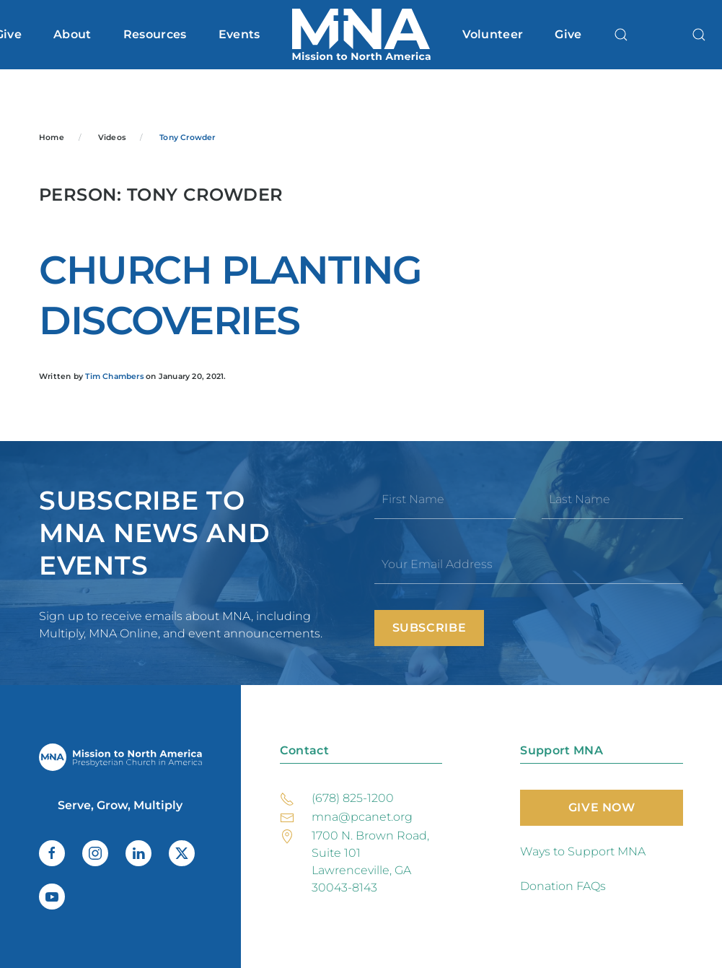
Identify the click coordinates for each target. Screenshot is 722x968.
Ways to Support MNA (583, 851)
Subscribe (429, 628)
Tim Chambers (114, 376)
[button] (621, 34)
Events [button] (239, 34)
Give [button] (568, 34)
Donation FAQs (563, 886)
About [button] (72, 34)
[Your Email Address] (529, 564)
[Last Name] (612, 499)
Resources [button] (155, 34)
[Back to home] (361, 34)
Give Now (601, 807)
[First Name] (445, 499)
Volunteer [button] (493, 34)
